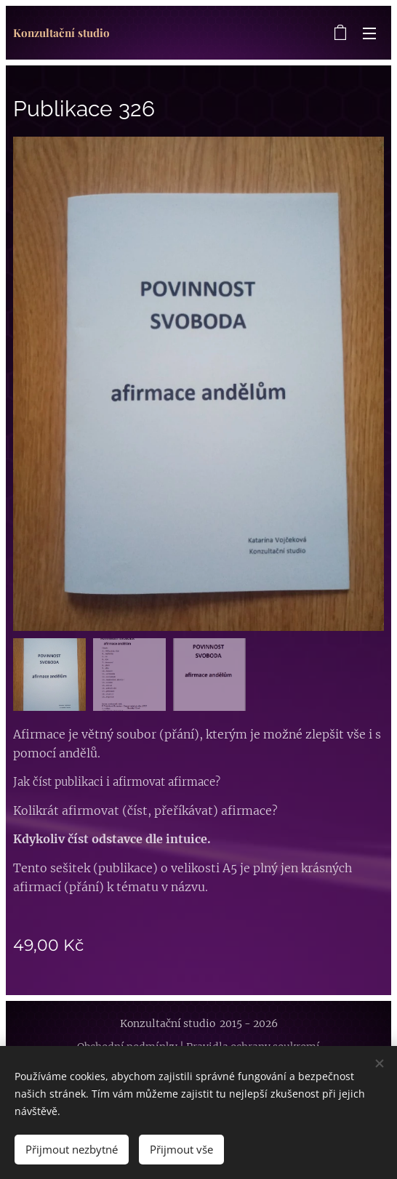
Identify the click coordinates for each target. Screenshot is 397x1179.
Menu (369, 33)
